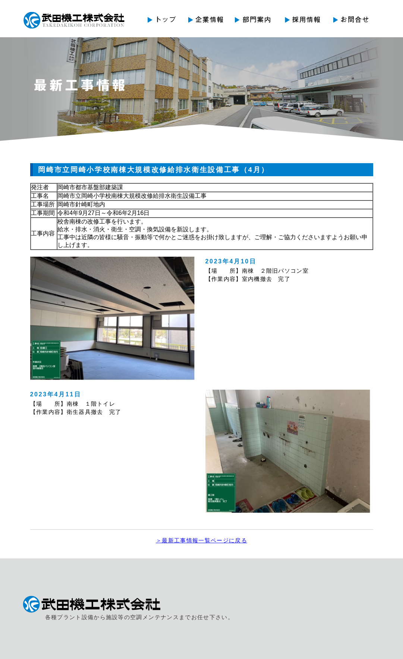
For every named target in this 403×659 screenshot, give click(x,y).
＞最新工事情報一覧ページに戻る (201, 541)
